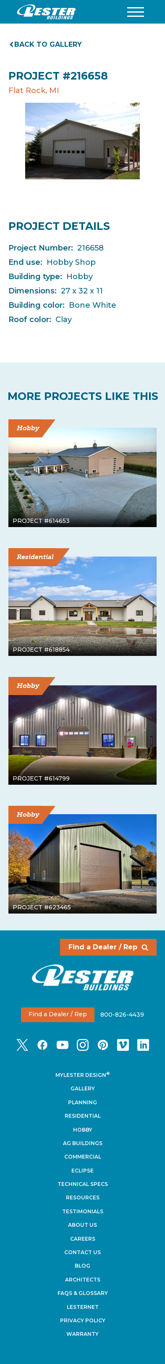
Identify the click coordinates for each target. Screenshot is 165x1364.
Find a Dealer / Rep (108, 947)
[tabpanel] (82, 141)
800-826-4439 (122, 1014)
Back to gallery (46, 44)
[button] (135, 12)
